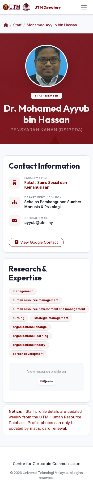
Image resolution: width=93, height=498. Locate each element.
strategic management (51, 318)
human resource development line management (49, 309)
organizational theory (29, 345)
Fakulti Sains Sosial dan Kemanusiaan (45, 185)
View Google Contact (36, 242)
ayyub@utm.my (38, 222)
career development (28, 354)
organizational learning (30, 336)
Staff (17, 25)
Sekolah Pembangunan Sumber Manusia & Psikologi (52, 204)
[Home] (6, 25)
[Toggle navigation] (83, 7)
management (23, 291)
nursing (18, 318)
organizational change (30, 327)
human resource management (35, 300)
